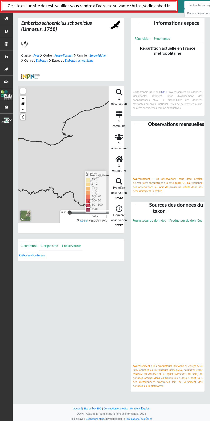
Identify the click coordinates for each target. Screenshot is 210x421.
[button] (23, 109)
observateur (73, 251)
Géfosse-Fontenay (32, 260)
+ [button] (23, 103)
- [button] (23, 114)
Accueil (76, 408)
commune (29, 251)
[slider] (70, 217)
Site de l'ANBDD (91, 408)
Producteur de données (150, 230)
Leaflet (83, 226)
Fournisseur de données (150, 220)
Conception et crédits (116, 408)
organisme (51, 251)
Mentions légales (141, 408)
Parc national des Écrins (139, 418)
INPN (168, 92)
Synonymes (162, 39)
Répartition (143, 39)
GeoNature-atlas (94, 418)
